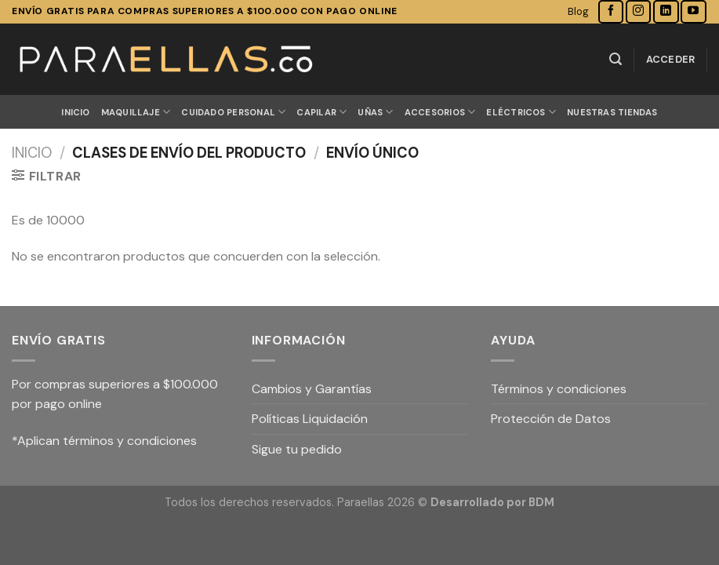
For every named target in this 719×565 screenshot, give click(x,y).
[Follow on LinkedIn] (665, 11)
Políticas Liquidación (310, 418)
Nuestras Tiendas (612, 112)
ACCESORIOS (440, 111)
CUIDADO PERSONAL (233, 111)
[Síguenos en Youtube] (693, 11)
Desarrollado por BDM (492, 502)
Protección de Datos (551, 418)
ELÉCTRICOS (521, 111)
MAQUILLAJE (136, 111)
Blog (578, 11)
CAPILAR (321, 111)
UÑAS (375, 111)
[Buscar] (615, 59)
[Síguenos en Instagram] (638, 11)
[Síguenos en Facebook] (610, 11)
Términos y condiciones (558, 389)
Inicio (75, 112)
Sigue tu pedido (297, 449)
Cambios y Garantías (312, 389)
